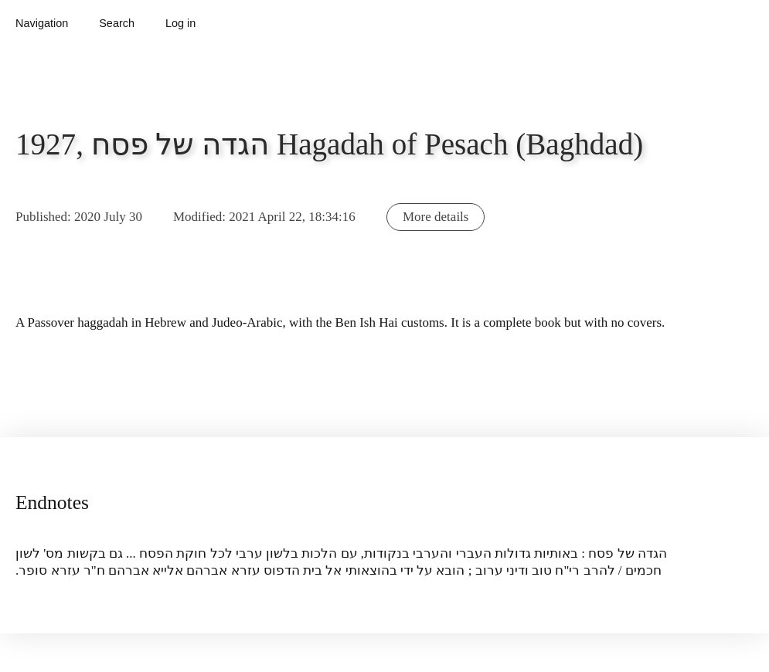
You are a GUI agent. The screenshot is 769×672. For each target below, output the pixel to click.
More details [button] (435, 216)
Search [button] (116, 23)
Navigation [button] (41, 23)
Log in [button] (180, 23)
